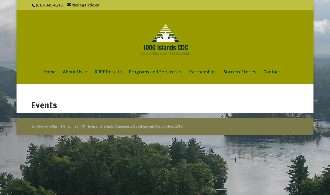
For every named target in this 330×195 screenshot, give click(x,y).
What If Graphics (64, 126)
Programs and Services (153, 72)
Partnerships (203, 72)
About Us (72, 72)
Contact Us (275, 72)
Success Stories (240, 72)
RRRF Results (108, 72)
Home (49, 72)
